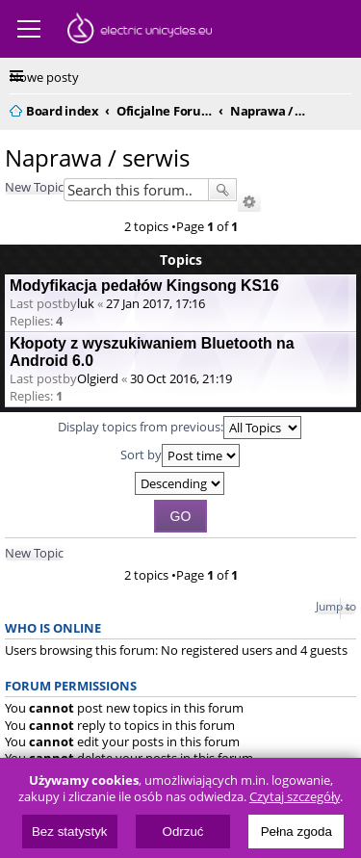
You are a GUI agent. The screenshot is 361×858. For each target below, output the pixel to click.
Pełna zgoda (296, 831)
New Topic (34, 186)
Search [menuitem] (343, 107)
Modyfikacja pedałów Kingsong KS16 (144, 285)
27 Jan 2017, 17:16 (155, 303)
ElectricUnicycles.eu (139, 31)
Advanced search (249, 202)
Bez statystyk (70, 831)
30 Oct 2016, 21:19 (181, 378)
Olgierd (97, 378)
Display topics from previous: (179, 427)
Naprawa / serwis (97, 157)
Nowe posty (44, 77)
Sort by (180, 455)
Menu (29, 29)
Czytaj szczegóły (294, 797)
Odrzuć (183, 831)
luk (85, 303)
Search (222, 189)
